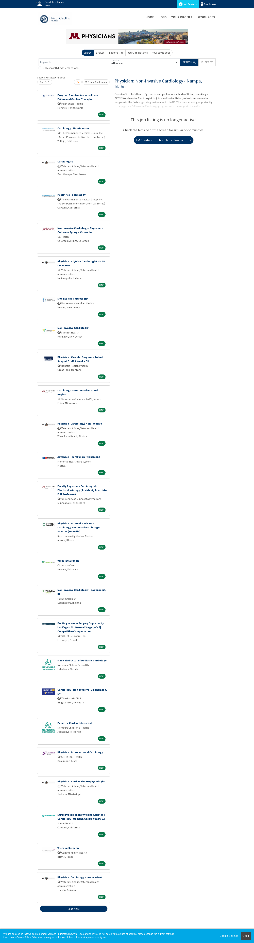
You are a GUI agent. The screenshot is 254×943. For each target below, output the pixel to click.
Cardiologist (65, 161)
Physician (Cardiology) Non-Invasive (79, 423)
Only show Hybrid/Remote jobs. (61, 68)
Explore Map (116, 52)
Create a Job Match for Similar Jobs (164, 140)
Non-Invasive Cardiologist (73, 327)
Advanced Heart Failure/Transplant (78, 456)
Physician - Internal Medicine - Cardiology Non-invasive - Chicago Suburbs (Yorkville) (78, 527)
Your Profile (182, 17)
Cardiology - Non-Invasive (73, 128)
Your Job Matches (138, 52)
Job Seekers (188, 4)
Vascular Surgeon (68, 560)
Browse (100, 52)
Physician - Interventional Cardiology (80, 752)
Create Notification (96, 81)
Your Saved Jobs (161, 52)
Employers (208, 4)
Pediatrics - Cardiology (71, 194)
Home (150, 17)
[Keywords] (74, 62)
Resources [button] (206, 17)
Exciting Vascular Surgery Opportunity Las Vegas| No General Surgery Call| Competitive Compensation (80, 627)
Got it (246, 935)
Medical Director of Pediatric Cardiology (82, 660)
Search (87, 52)
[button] (207, 62)
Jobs (163, 17)
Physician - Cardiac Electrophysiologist (81, 781)
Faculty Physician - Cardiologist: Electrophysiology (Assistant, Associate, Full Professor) (82, 490)
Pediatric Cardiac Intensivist (74, 723)
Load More (74, 908)
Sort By (43, 81)
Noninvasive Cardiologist (72, 298)
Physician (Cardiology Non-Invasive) (79, 877)
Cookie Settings (228, 935)
